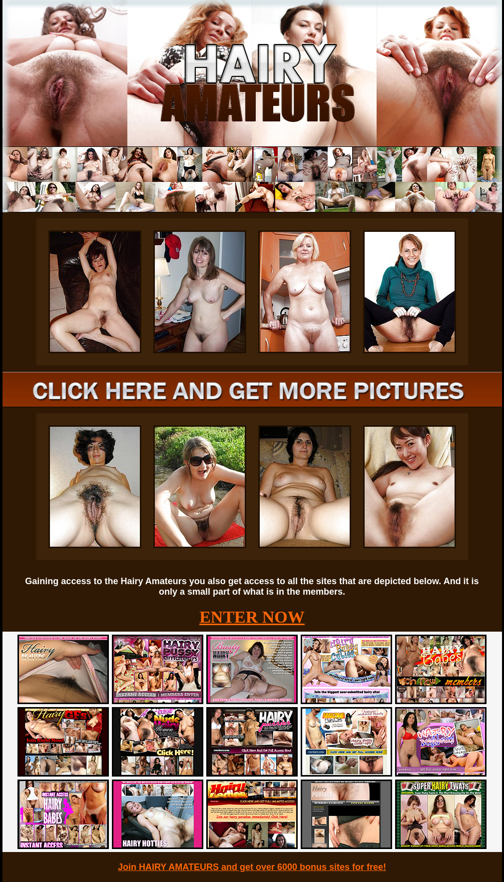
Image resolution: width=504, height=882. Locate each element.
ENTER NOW (252, 617)
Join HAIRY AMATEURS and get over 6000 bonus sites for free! (252, 867)
